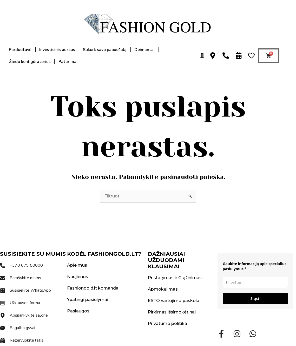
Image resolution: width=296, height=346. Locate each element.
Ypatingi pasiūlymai (87, 299)
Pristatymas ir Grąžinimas (175, 277)
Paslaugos (78, 311)
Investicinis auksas (57, 50)
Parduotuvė (20, 50)
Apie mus (77, 265)
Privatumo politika (167, 323)
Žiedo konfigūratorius (30, 62)
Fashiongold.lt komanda (93, 288)
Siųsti (256, 298)
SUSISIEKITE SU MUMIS (33, 254)
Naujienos (77, 276)
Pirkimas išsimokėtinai (172, 312)
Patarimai (67, 62)
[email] (255, 282)
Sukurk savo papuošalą (105, 50)
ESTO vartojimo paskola (173, 300)
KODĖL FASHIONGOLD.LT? (104, 254)
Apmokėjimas (163, 289)
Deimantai (144, 50)
